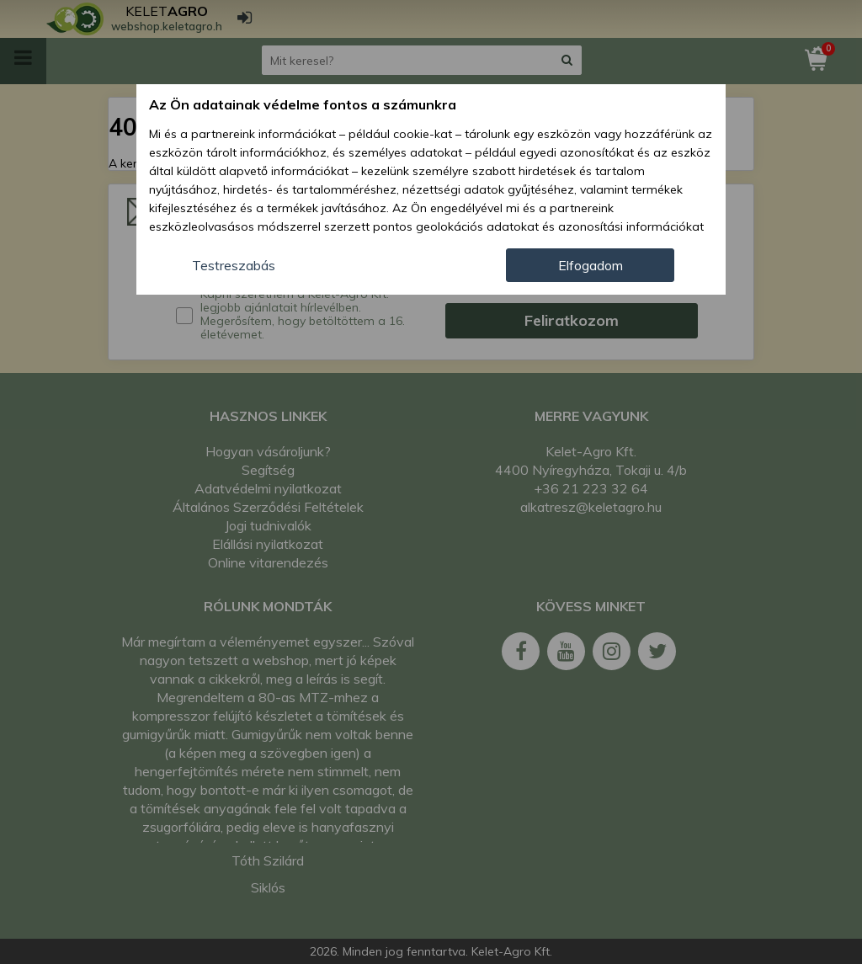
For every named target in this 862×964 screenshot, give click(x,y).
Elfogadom (590, 265)
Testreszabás (233, 265)
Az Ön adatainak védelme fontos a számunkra (302, 104)
